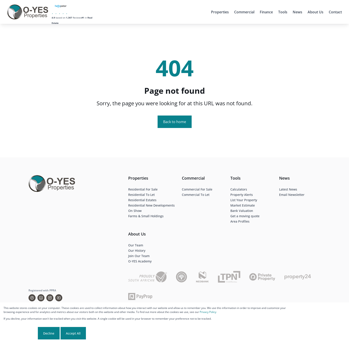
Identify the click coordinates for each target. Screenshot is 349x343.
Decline (48, 333)
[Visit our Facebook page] (32, 297)
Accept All (73, 333)
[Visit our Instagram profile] (49, 297)
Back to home (174, 121)
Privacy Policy (208, 312)
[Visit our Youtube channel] (58, 297)
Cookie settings (20, 333)
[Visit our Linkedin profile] (41, 297)
